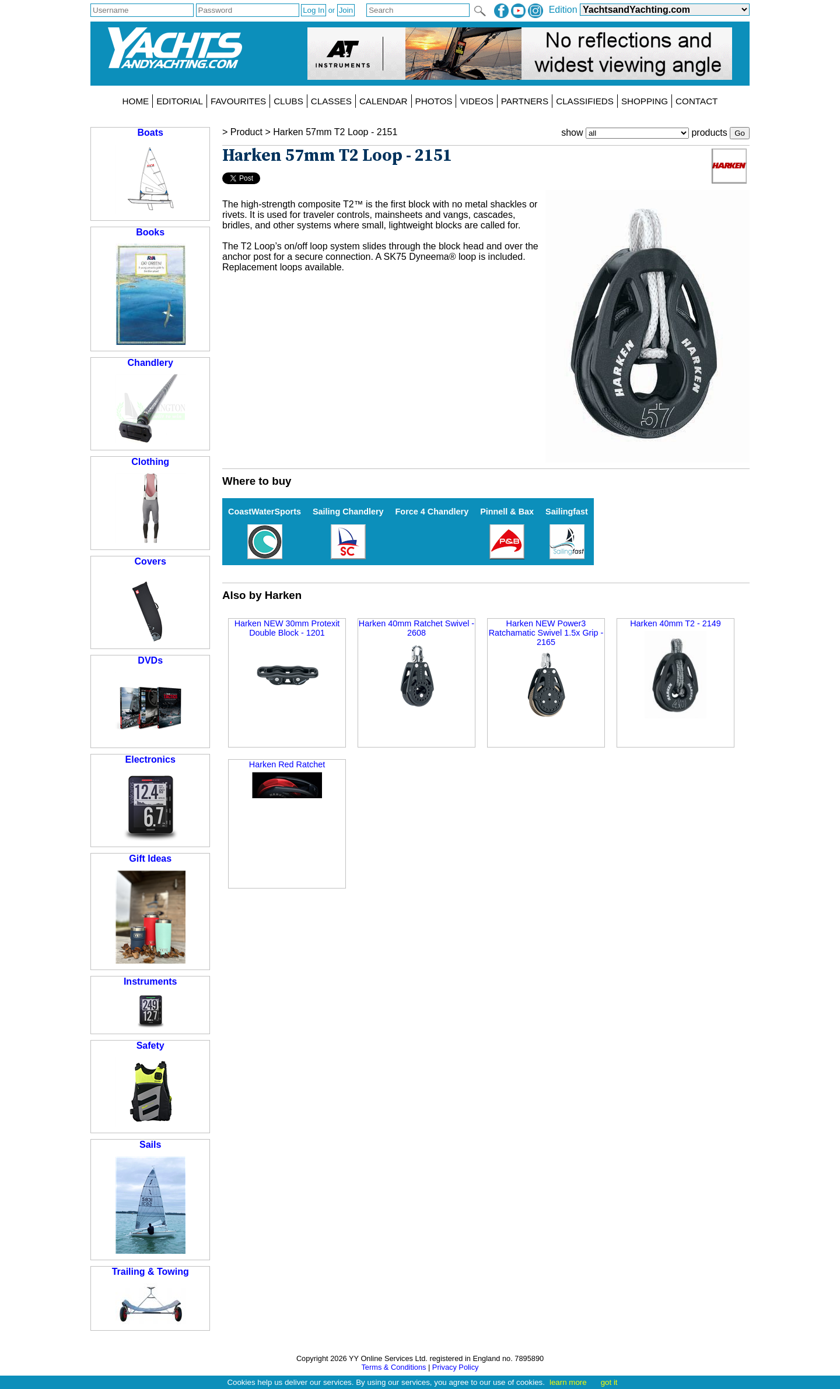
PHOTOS (434, 101)
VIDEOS (476, 101)
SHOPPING (644, 101)
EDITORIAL (179, 101)
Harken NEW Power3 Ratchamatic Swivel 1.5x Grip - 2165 (546, 669)
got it (609, 1382)
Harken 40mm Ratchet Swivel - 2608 (416, 664)
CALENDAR (383, 101)
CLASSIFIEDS (585, 101)
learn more (568, 1382)
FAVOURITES (238, 101)
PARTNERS (524, 101)
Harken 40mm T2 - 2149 (675, 668)
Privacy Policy (455, 1367)
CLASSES (331, 101)
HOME (136, 101)
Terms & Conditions (393, 1367)
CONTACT (697, 101)
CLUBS (288, 101)
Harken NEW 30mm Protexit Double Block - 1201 (287, 664)
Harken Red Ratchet (287, 779)
